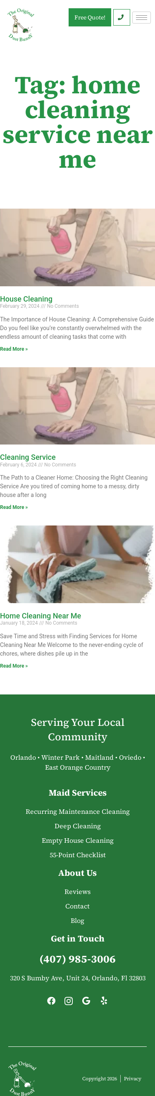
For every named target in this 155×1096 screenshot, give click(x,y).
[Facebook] (51, 1003)
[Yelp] (104, 1003)
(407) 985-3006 (77, 958)
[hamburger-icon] (141, 18)
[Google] (86, 1003)
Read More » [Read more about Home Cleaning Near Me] (14, 666)
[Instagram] (68, 1003)
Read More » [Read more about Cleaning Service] (14, 507)
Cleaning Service (28, 457)
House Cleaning (26, 299)
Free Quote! (89, 17)
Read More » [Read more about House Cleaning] (14, 349)
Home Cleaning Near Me (40, 615)
